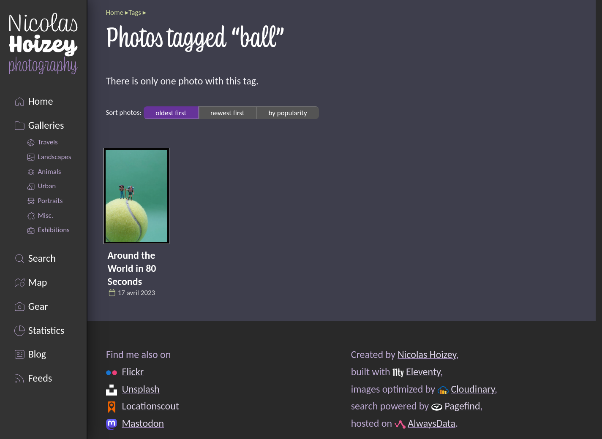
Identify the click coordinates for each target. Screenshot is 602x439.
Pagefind (462, 406)
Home (114, 12)
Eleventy (423, 372)
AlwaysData (431, 423)
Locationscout (150, 406)
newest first (227, 112)
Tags (134, 12)
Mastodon (142, 423)
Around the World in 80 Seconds (132, 268)
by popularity (287, 112)
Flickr (132, 372)
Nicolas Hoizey (427, 354)
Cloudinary (472, 389)
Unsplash (140, 389)
